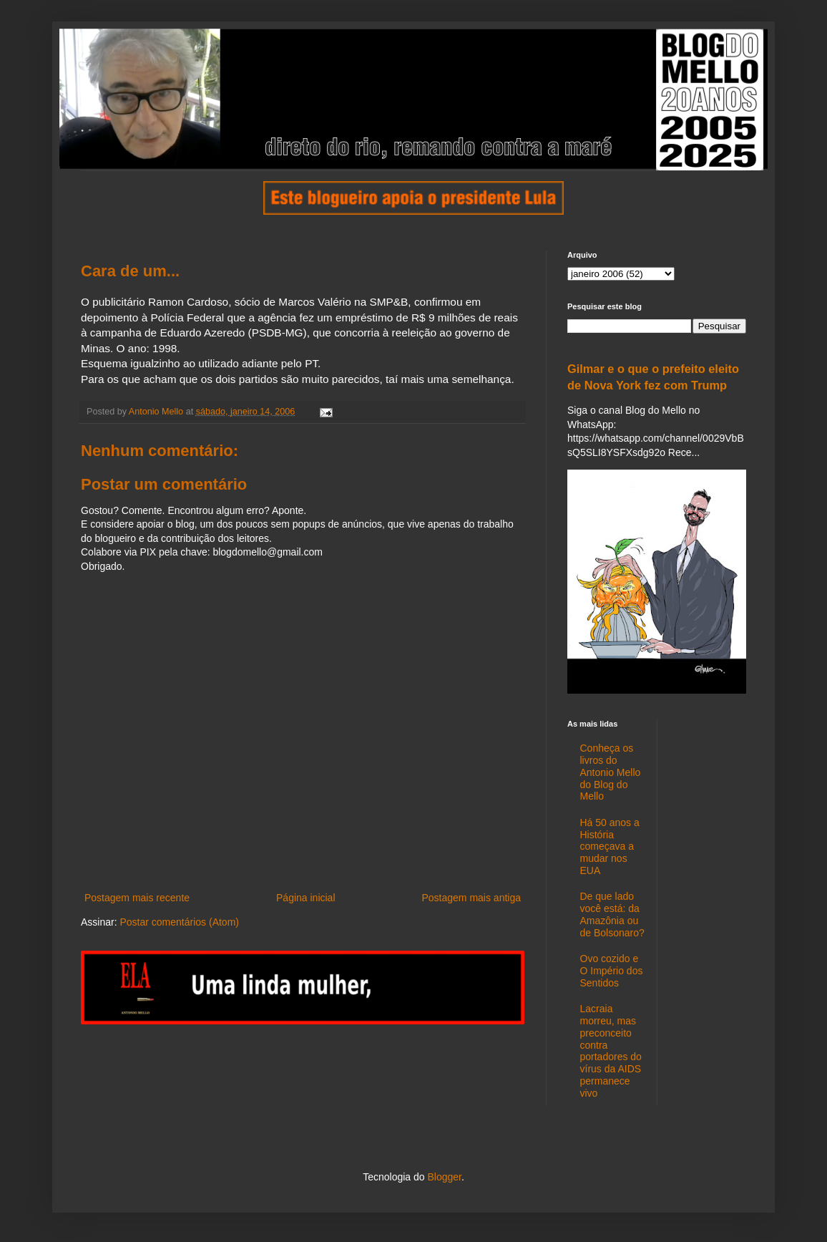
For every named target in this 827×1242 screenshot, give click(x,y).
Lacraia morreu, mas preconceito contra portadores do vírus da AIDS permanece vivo (611, 1051)
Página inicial (306, 897)
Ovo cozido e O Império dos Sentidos (611, 971)
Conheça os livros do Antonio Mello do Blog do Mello (610, 772)
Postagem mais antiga (471, 897)
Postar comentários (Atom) (179, 922)
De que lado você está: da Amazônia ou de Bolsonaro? (612, 914)
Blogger (444, 1177)
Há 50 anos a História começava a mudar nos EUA (610, 846)
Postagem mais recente (137, 897)
